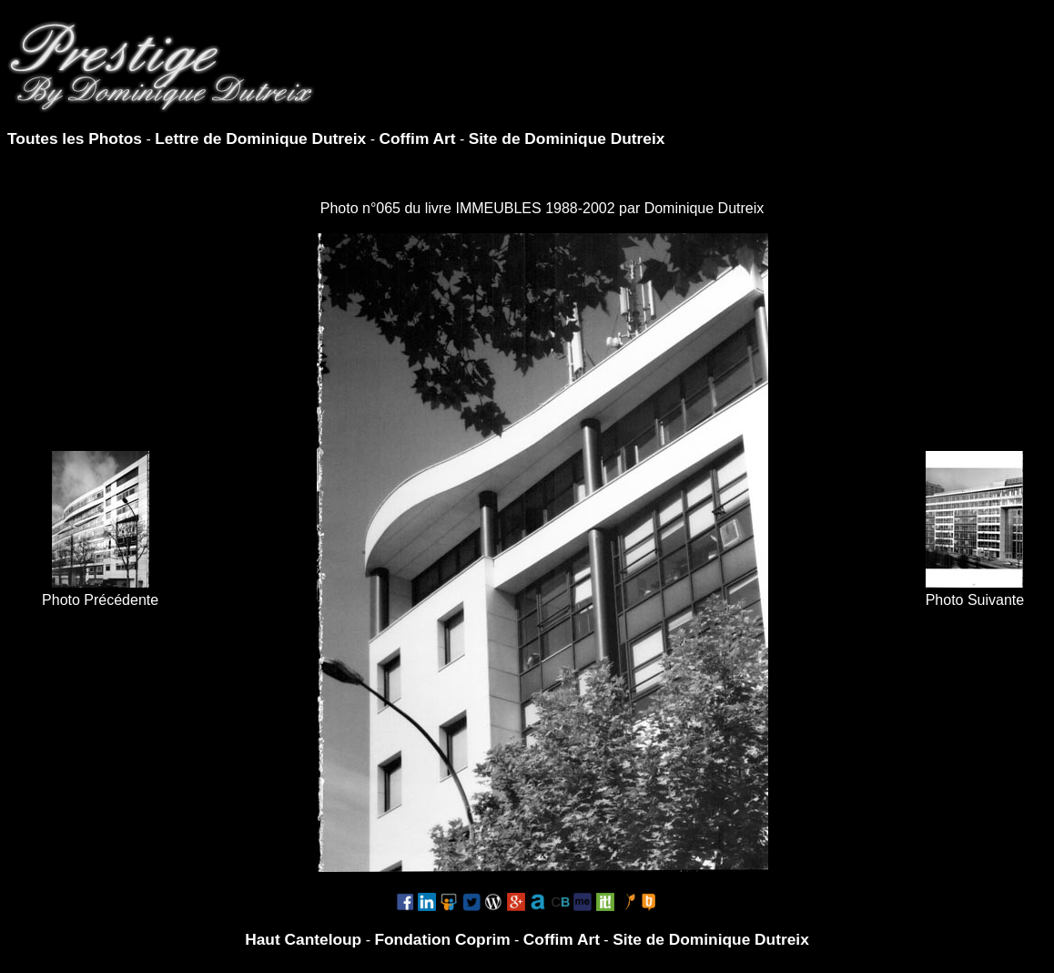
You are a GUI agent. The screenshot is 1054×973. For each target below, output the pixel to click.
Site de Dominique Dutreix (567, 138)
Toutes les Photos (74, 138)
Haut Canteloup (303, 939)
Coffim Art (417, 138)
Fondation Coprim (442, 939)
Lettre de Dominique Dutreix (260, 138)
